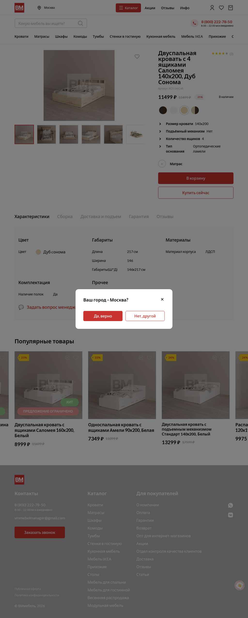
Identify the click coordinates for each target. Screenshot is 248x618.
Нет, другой (145, 316)
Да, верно (103, 316)
